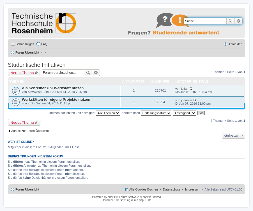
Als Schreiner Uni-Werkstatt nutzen (53, 88)
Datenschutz (171, 189)
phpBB (112, 197)
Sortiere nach (146, 112)
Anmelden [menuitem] (235, 44)
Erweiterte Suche (238, 21)
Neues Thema (22, 72)
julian (184, 88)
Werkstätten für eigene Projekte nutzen (56, 99)
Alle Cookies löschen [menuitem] (143, 189)
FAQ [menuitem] (44, 44)
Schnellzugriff (25, 44)
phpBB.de (145, 200)
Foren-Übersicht (27, 52)
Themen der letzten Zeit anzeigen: (84, 112)
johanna (186, 100)
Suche (230, 21)
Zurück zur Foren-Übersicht (30, 130)
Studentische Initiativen (37, 65)
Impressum (192, 189)
